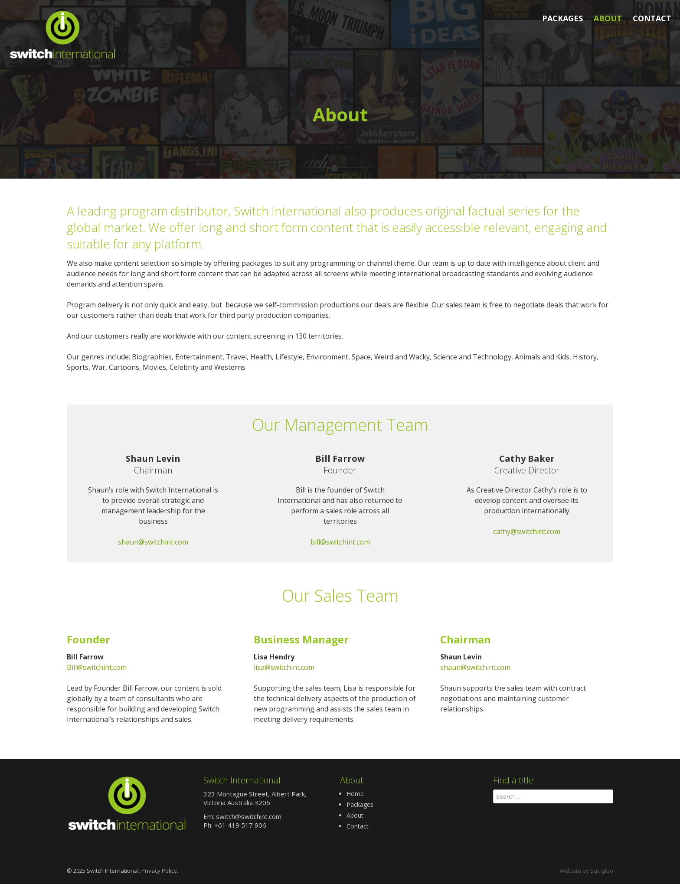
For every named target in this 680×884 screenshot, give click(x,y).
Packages (562, 18)
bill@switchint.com (340, 542)
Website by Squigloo (586, 870)
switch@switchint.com (248, 816)
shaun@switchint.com (153, 542)
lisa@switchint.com (284, 667)
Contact (652, 18)
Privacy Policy (159, 870)
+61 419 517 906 (240, 825)
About (608, 18)
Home (355, 793)
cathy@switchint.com (526, 531)
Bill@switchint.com (97, 667)
